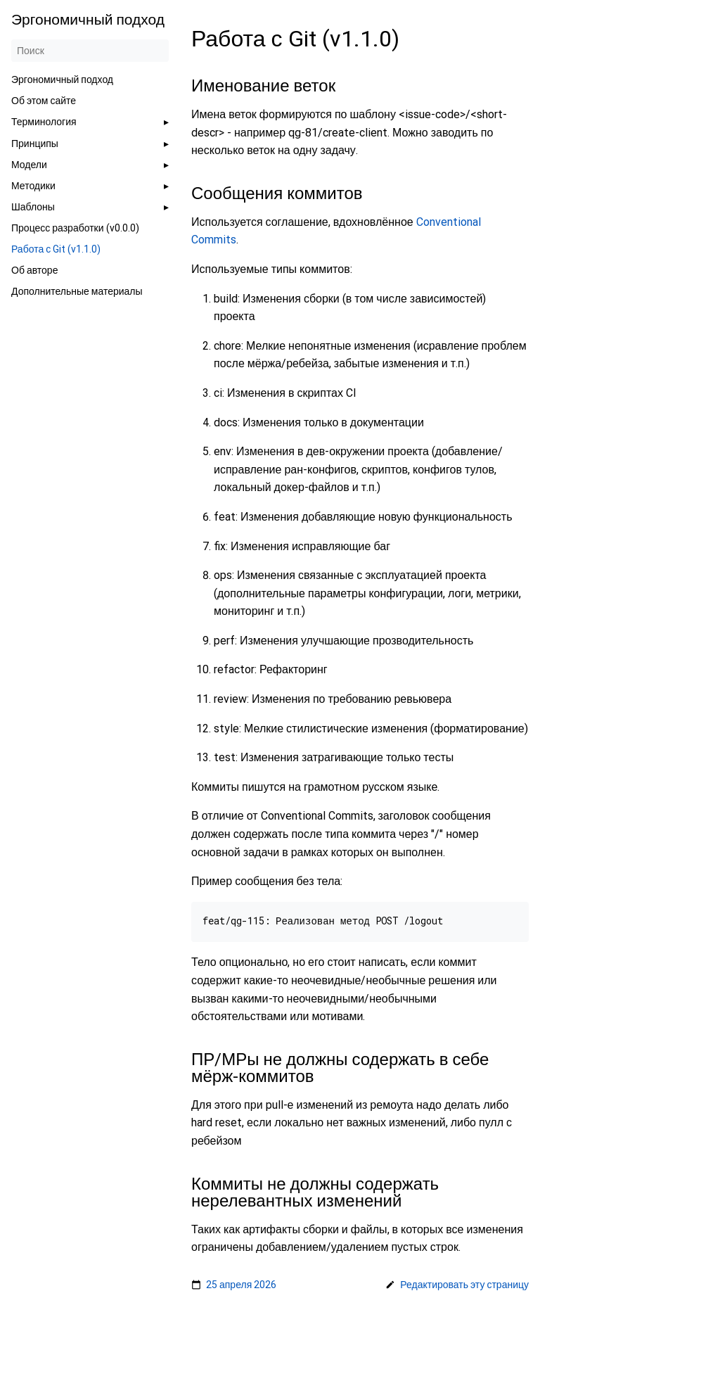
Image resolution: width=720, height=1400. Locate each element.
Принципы (34, 143)
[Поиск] (90, 50)
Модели (29, 164)
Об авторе (34, 270)
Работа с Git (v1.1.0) (56, 249)
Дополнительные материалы (77, 291)
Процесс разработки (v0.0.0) (75, 228)
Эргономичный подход (62, 79)
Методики (33, 185)
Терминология (44, 121)
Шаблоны (33, 206)
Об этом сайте (43, 100)
